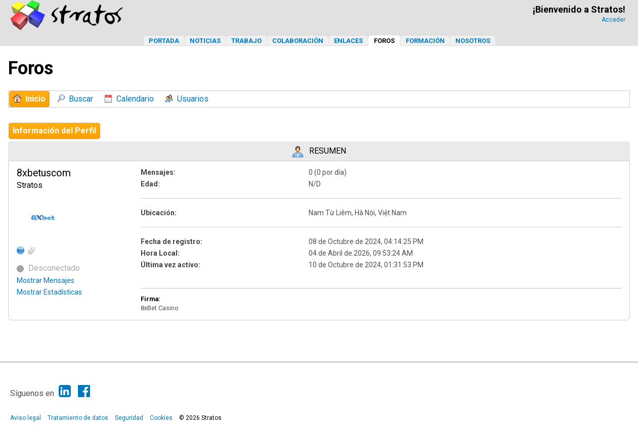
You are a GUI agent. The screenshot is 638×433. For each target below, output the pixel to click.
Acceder (613, 19)
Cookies (161, 417)
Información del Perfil (54, 130)
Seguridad (129, 417)
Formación (425, 40)
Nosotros (472, 40)
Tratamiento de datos (78, 417)
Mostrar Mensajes (45, 280)
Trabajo (246, 40)
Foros (384, 40)
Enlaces (348, 40)
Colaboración (297, 40)
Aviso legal (25, 417)
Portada (164, 40)
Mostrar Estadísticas (49, 292)
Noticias (205, 40)
